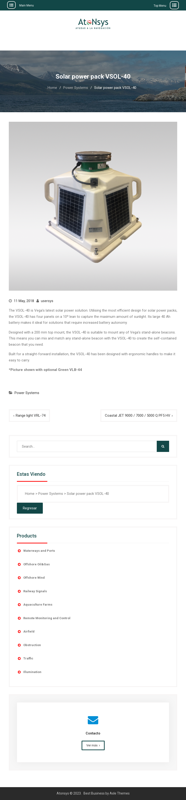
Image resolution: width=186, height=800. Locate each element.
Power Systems (27, 393)
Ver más (92, 745)
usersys (47, 301)
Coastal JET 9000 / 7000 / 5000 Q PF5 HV (137, 415)
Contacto (93, 733)
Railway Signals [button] (32, 591)
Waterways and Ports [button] (36, 550)
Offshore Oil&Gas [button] (33, 564)
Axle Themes (120, 793)
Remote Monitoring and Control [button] (43, 618)
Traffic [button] (25, 658)
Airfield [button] (25, 631)
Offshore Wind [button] (31, 577)
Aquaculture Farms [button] (34, 604)
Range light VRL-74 (30, 415)
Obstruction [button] (29, 645)
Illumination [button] (29, 672)
